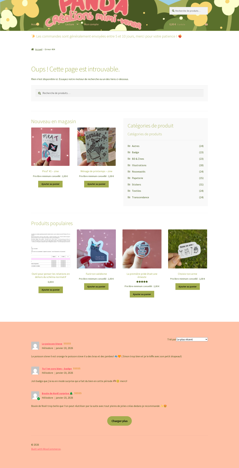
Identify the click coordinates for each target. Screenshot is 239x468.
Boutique (50, 24)
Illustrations (139, 165)
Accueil (35, 24)
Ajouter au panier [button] (50, 183)
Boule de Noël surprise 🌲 (57, 393)
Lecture (69, 24)
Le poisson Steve (52, 343)
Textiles (136, 190)
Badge (135, 152)
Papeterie (137, 178)
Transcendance (140, 197)
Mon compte (91, 24)
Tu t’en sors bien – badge (57, 368)
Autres (135, 146)
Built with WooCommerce (46, 449)
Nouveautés (138, 171)
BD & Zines (138, 158)
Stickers (136, 184)
